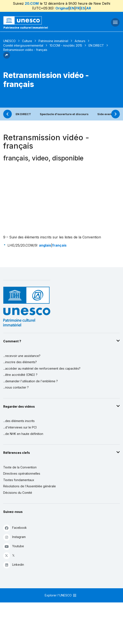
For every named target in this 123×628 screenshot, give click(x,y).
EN (72, 8)
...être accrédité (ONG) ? (20, 374)
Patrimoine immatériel (53, 41)
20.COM (32, 3)
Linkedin (13, 564)
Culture (27, 41)
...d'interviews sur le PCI (20, 427)
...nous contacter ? (16, 387)
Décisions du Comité (17, 492)
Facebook (15, 527)
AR (88, 8)
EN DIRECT (96, 45)
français (59, 245)
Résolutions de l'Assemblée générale (29, 486)
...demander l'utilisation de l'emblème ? (30, 381)
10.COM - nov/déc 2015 (66, 45)
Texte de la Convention (20, 467)
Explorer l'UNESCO (61, 595)
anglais (45, 245)
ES (83, 8)
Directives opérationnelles (21, 473)
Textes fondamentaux (18, 480)
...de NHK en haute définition (23, 434)
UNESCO (9, 41)
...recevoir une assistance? (21, 356)
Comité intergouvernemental (23, 45)
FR (78, 8)
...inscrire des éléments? (20, 362)
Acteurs (80, 41)
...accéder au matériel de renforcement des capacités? (41, 368)
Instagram (14, 537)
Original (62, 8)
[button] (6, 57)
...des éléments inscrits (19, 421)
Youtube (13, 546)
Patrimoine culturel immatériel (25, 27)
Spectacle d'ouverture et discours (64, 114)
